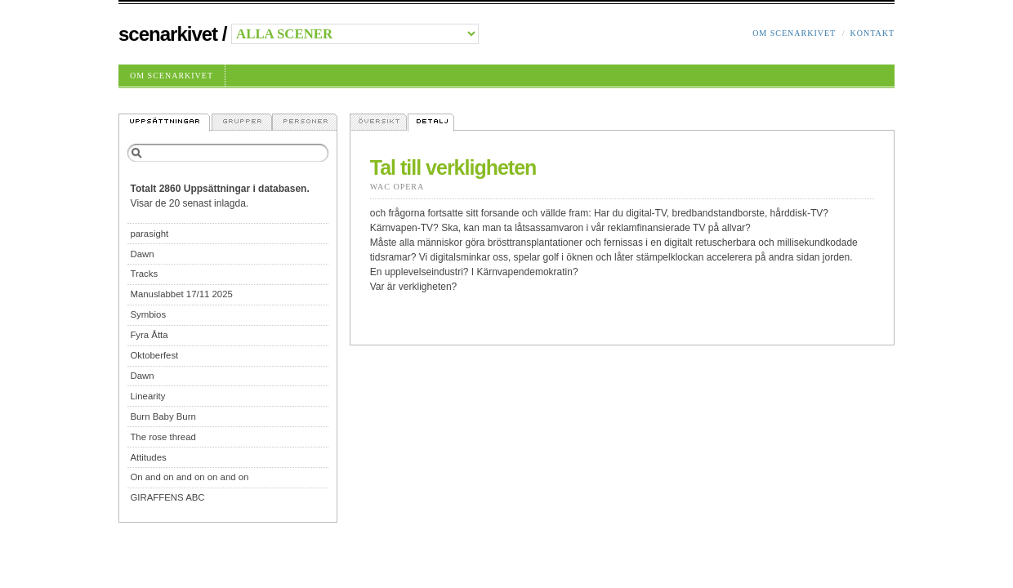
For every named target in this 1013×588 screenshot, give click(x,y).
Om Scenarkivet (794, 33)
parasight (149, 233)
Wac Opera (397, 186)
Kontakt (872, 33)
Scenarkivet (167, 34)
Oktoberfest (154, 355)
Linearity (147, 396)
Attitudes (148, 457)
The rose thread (162, 437)
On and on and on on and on (189, 477)
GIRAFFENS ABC (167, 497)
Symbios (148, 314)
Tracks (144, 273)
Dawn (142, 254)
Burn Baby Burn (162, 416)
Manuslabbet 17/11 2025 (181, 294)
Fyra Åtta (148, 335)
